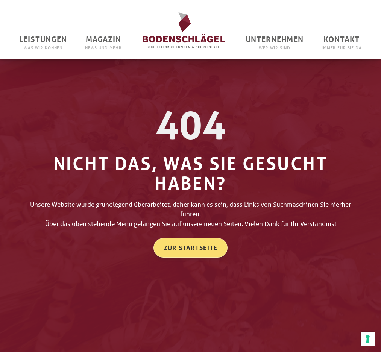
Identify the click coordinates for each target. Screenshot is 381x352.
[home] (184, 29)
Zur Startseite (191, 248)
